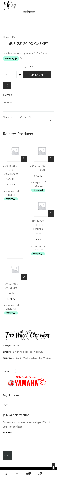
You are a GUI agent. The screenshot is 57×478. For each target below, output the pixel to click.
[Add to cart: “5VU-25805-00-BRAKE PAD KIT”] (24, 277)
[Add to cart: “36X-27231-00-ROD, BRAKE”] (51, 159)
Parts (14, 37)
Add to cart (37, 74)
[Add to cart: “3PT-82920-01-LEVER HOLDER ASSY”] (51, 213)
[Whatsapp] (30, 117)
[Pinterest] (25, 117)
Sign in (6, 404)
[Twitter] (21, 117)
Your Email (28, 437)
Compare (7, 85)
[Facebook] (16, 117)
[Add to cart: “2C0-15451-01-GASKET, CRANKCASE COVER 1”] (24, 159)
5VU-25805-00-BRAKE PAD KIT (11, 288)
